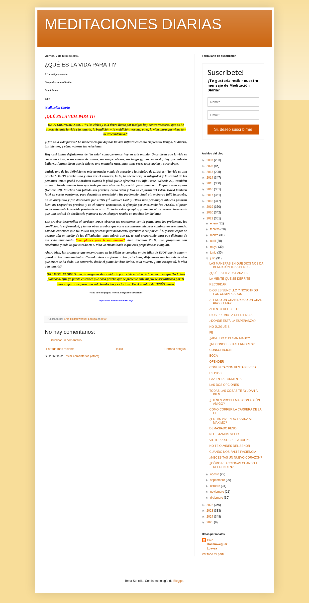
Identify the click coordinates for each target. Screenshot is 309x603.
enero (214, 223)
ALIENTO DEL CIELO (223, 309)
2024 (210, 516)
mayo (214, 247)
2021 (210, 218)
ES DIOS (215, 373)
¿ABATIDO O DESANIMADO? (229, 338)
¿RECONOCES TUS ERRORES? (231, 344)
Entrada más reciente (60, 349)
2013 (210, 172)
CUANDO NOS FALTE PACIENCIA (232, 452)
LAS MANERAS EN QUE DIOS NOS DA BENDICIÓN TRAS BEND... (236, 265)
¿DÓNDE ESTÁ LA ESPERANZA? (232, 321)
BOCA (213, 355)
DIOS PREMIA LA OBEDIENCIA (230, 315)
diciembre (217, 497)
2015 (210, 183)
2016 (210, 189)
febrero (215, 229)
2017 (210, 195)
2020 (210, 212)
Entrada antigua (175, 349)
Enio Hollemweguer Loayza (217, 544)
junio (213, 252)
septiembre (218, 480)
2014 (210, 177)
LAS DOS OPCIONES (224, 385)
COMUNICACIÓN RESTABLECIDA (232, 367)
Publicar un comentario (66, 340)
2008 (210, 166)
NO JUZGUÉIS (219, 327)
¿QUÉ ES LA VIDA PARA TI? (228, 273)
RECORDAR (217, 284)
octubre (215, 486)
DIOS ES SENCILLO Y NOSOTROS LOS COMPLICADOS (233, 292)
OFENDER (216, 361)
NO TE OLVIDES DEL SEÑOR (229, 446)
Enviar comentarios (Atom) (81, 356)
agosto (215, 474)
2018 (210, 201)
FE (211, 332)
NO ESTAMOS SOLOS (224, 434)
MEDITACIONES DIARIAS (133, 24)
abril (213, 241)
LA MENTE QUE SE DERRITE (229, 278)
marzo (214, 235)
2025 (210, 522)
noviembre (217, 491)
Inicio (119, 349)
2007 (210, 160)
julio (213, 258)
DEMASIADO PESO (222, 428)
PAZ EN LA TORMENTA (225, 379)
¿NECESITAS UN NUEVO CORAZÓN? (235, 457)
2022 (210, 505)
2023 (210, 510)
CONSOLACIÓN (220, 350)
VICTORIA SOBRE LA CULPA (229, 440)
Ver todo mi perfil (213, 554)
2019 (210, 206)
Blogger (178, 581)
